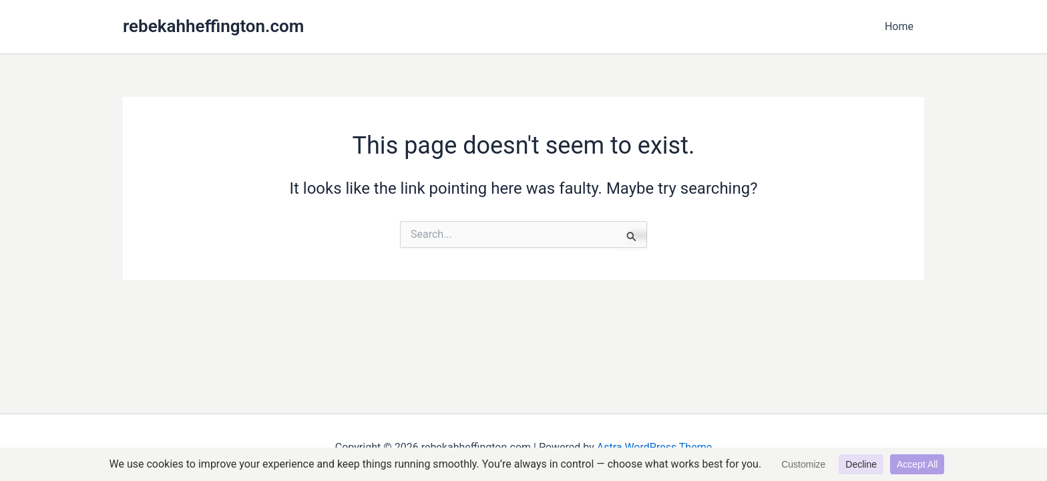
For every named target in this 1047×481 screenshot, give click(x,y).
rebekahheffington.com (213, 26)
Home (899, 26)
